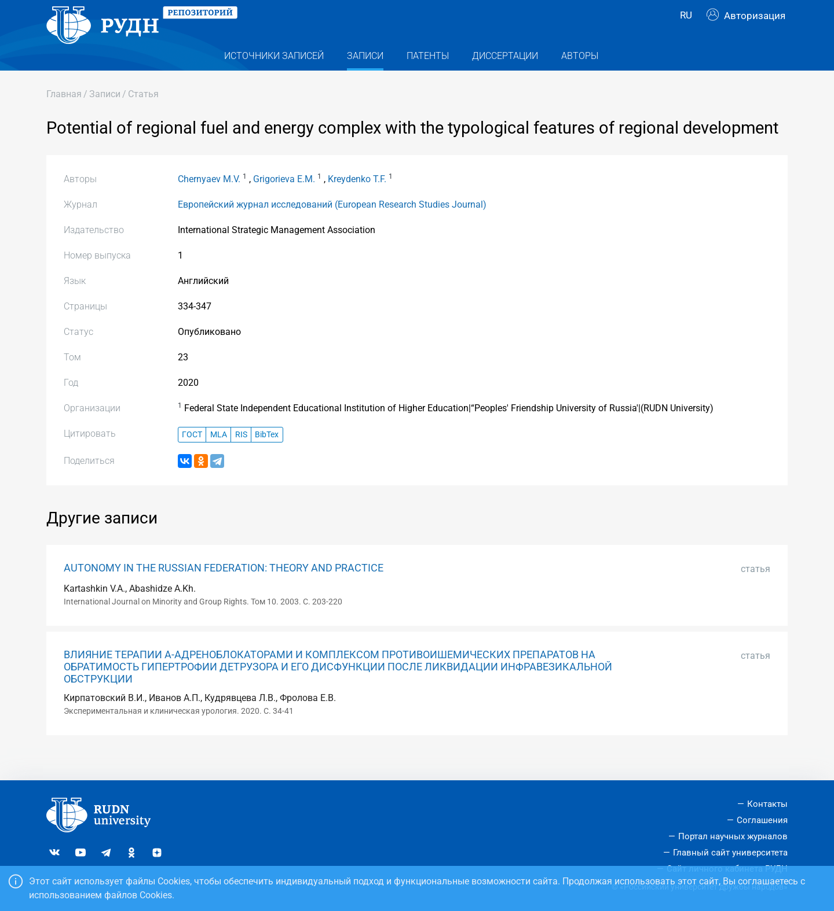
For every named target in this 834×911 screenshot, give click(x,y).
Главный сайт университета (730, 852)
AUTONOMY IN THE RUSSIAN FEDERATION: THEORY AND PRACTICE (223, 590)
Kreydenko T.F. (357, 201)
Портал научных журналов (733, 836)
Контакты (767, 804)
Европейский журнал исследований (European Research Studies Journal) (332, 227)
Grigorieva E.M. (284, 201)
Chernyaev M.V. (209, 201)
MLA (218, 457)
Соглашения (762, 820)
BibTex (267, 457)
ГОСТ (192, 457)
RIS (241, 457)
